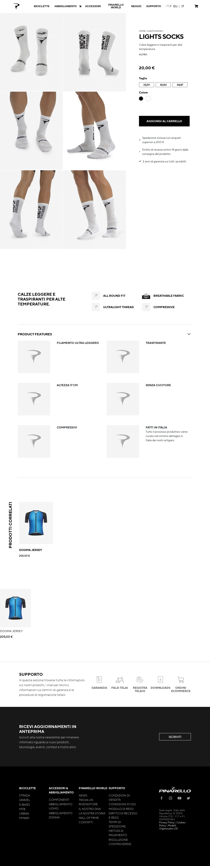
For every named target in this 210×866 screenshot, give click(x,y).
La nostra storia (92, 813)
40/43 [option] (163, 84)
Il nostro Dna (90, 809)
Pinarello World (93, 788)
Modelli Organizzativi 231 (168, 827)
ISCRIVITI (175, 737)
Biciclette (27, 788)
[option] (141, 99)
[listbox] (164, 85)
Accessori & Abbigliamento (61, 790)
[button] (175, 6)
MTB (22, 809)
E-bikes (24, 804)
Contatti (86, 822)
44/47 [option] (180, 84)
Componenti (59, 799)
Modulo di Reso (121, 809)
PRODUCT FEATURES (105, 334)
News (83, 795)
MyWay (24, 818)
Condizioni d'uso (122, 804)
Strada (24, 795)
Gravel (24, 800)
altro (143, 54)
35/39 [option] (146, 84)
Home (142, 30)
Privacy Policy (166, 822)
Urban (24, 813)
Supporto (117, 788)
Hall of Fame (89, 817)
